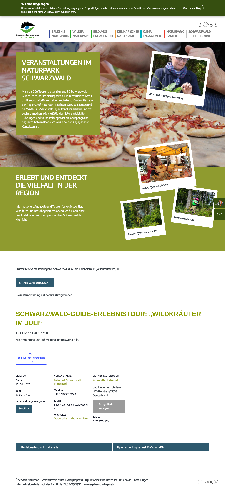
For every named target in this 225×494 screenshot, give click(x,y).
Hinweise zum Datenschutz (104, 480)
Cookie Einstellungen (135, 480)
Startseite (22, 269)
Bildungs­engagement (103, 34)
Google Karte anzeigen (106, 406)
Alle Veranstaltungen (35, 283)
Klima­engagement (153, 34)
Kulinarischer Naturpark (128, 34)
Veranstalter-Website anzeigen (71, 418)
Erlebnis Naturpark (60, 34)
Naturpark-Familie (176, 34)
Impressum (80, 480)
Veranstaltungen (40, 269)
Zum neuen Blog (192, 7)
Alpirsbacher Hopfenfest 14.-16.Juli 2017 (140, 447)
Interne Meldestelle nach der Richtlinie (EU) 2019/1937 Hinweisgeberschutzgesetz (65, 484)
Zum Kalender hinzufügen (31, 357)
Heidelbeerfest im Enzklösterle (39, 447)
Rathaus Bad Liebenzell (105, 380)
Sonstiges (24, 408)
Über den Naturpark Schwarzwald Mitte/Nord (44, 480)
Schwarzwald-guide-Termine (200, 34)
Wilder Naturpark (81, 34)
